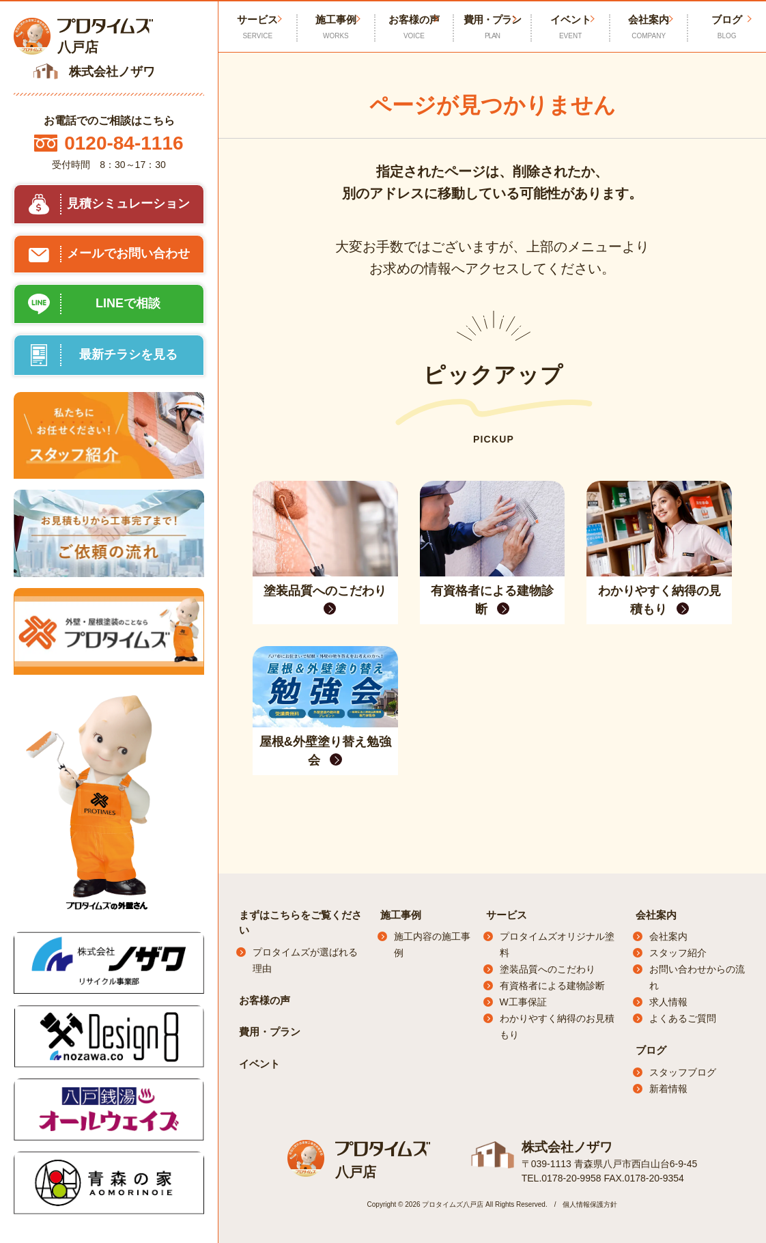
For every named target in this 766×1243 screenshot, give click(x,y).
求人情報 (668, 1001)
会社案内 (648, 27)
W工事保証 (523, 1001)
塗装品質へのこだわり (547, 969)
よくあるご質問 (682, 1018)
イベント (570, 27)
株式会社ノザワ (565, 1147)
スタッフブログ (682, 1072)
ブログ (651, 1050)
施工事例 (336, 27)
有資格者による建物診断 (552, 985)
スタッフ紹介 (678, 952)
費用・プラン (492, 27)
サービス (506, 915)
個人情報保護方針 (590, 1203)
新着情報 (668, 1088)
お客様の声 (414, 27)
